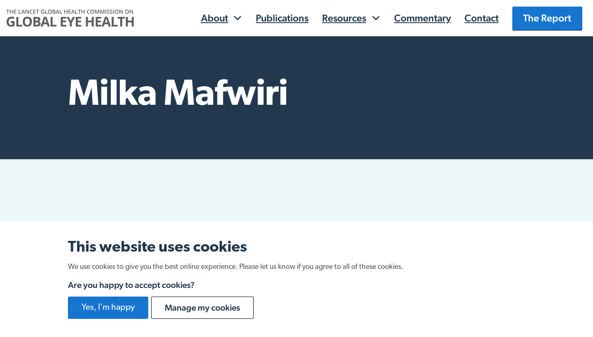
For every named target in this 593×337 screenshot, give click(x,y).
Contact (482, 18)
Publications (282, 18)
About (214, 18)
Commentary (422, 18)
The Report (547, 18)
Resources (344, 18)
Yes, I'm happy (108, 307)
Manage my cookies (202, 307)
